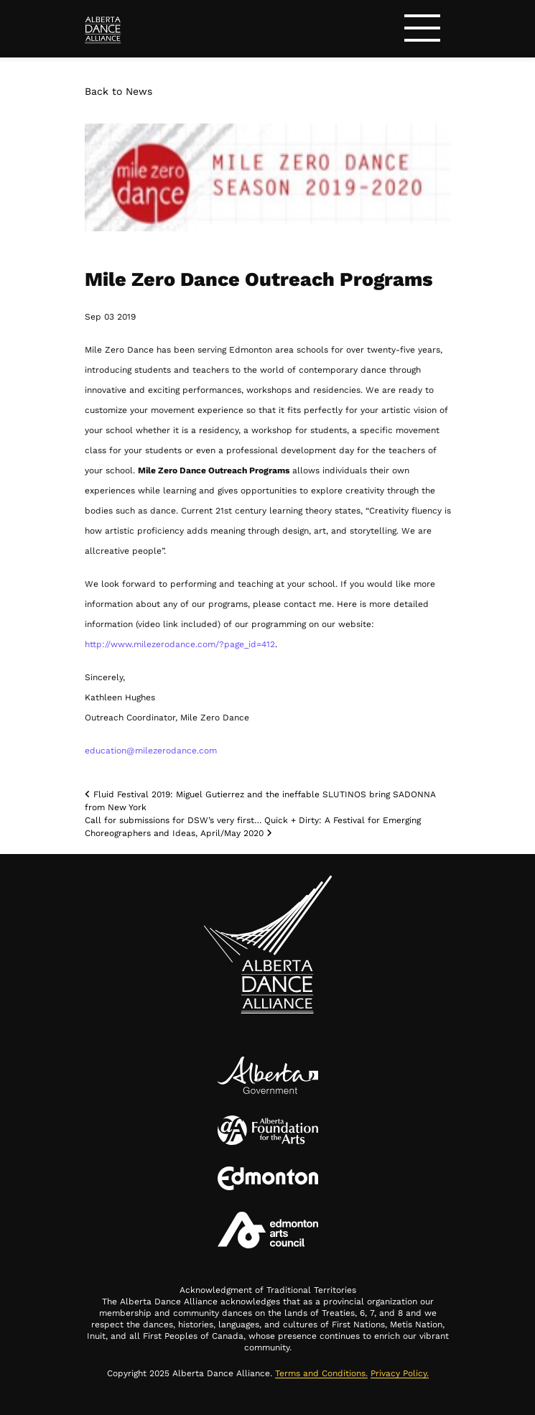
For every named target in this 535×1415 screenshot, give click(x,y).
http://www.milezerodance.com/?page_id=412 (180, 644)
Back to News (118, 91)
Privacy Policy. (400, 1373)
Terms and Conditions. (321, 1373)
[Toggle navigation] (422, 30)
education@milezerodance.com (151, 751)
